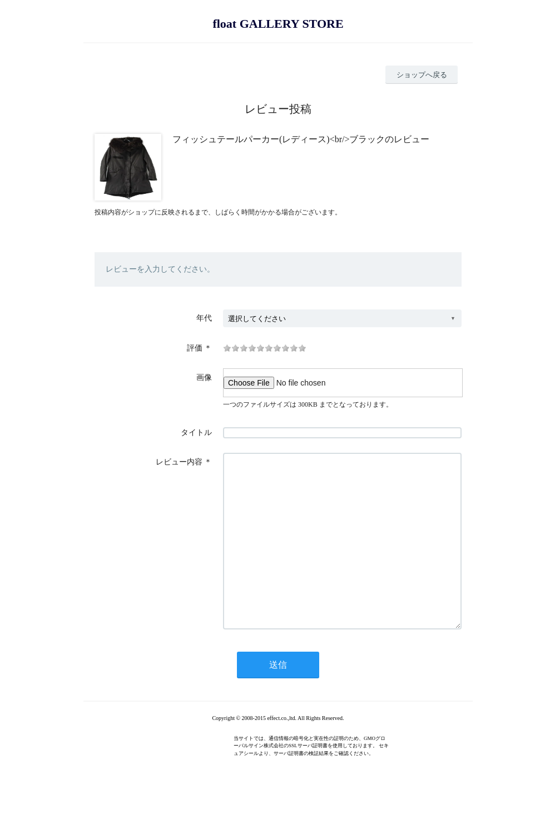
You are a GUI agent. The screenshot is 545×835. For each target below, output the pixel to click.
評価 (194, 348)
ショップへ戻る (422, 75)
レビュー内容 (179, 462)
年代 (204, 318)
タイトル (196, 432)
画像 (204, 377)
